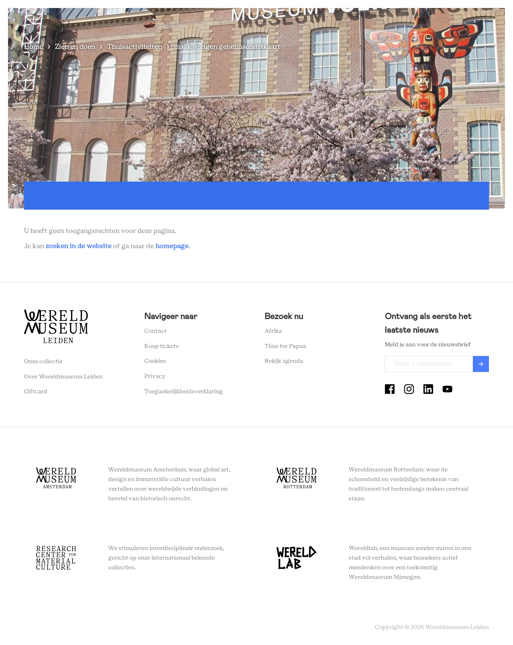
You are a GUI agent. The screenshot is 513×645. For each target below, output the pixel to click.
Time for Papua (285, 346)
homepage (172, 246)
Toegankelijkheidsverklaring (183, 391)
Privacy (155, 376)
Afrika (273, 331)
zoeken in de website (78, 246)
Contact (155, 331)
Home (33, 47)
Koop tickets (161, 346)
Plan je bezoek (258, 20)
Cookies (155, 361)
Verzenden (481, 364)
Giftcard (35, 391)
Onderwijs (361, 20)
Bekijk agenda (284, 361)
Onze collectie (43, 361)
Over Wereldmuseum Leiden (63, 377)
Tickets (399, 20)
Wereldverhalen (312, 20)
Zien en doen (208, 20)
